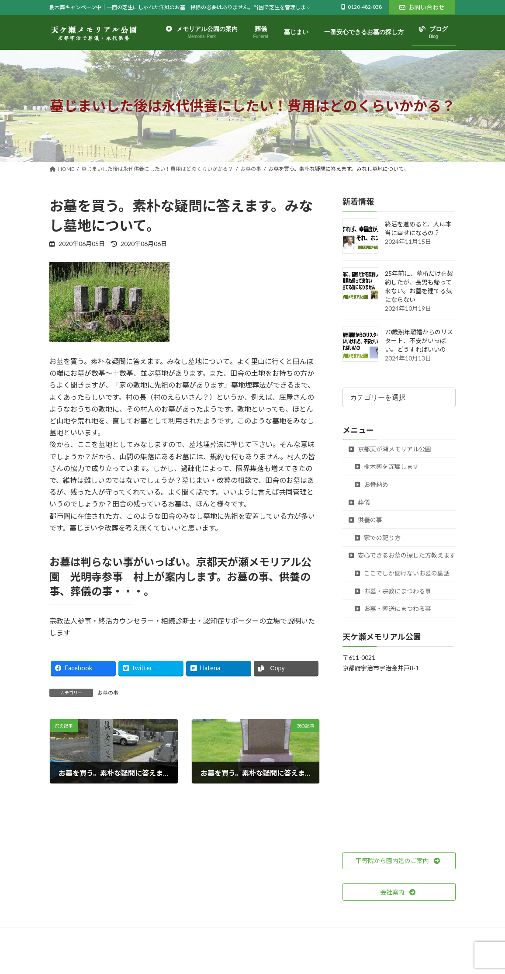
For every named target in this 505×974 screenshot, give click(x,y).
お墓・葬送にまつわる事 (393, 608)
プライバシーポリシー (84, 935)
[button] (399, 861)
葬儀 (359, 502)
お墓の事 (107, 693)
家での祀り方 (378, 537)
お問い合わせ (422, 7)
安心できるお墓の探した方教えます (402, 555)
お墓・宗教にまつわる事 (393, 591)
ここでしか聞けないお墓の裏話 (402, 573)
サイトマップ (143, 935)
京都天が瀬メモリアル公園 (390, 449)
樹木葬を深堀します (387, 467)
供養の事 (365, 519)
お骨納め (371, 484)
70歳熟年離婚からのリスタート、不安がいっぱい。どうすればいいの (419, 341)
